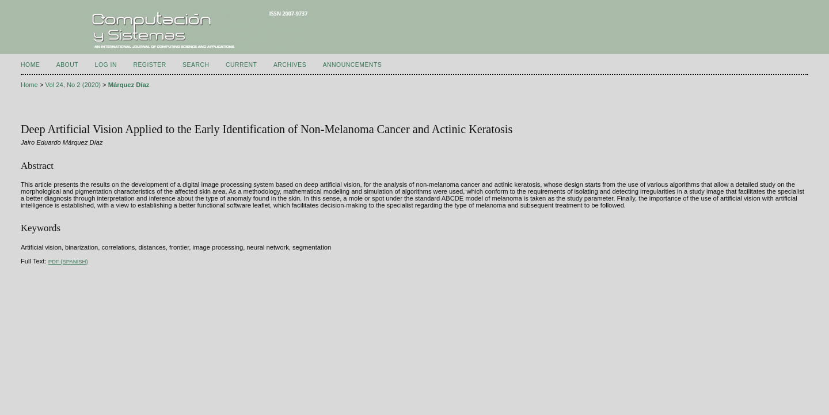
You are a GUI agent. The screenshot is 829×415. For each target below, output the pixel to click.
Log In (106, 65)
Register (149, 65)
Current (241, 65)
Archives (289, 65)
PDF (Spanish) (68, 261)
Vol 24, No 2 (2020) (73, 84)
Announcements (352, 65)
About (67, 65)
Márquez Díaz (129, 84)
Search (195, 65)
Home (30, 65)
